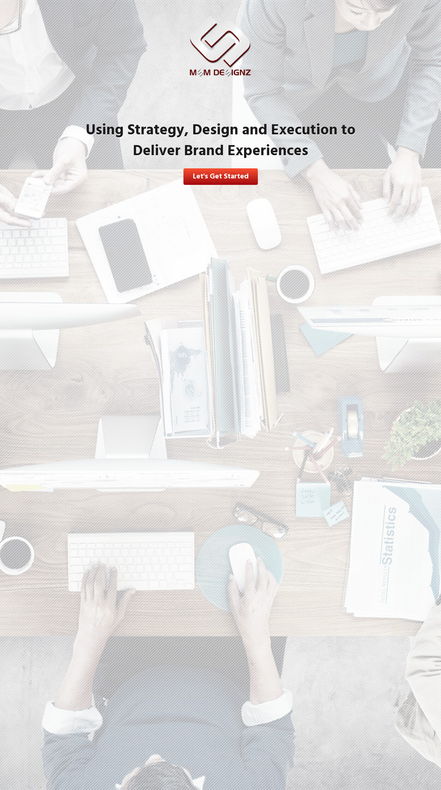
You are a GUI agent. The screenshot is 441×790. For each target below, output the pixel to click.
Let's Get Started (221, 176)
